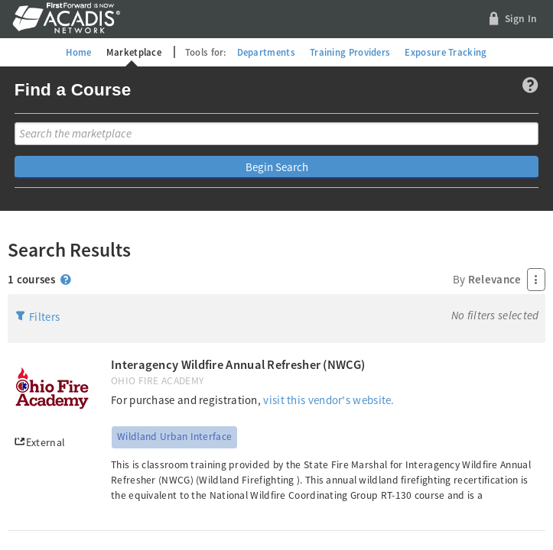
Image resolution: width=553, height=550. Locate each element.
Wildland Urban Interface (174, 436)
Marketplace (133, 52)
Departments (266, 52)
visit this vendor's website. (328, 400)
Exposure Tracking (445, 52)
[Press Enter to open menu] (536, 279)
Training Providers (350, 52)
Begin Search (277, 167)
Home (78, 52)
